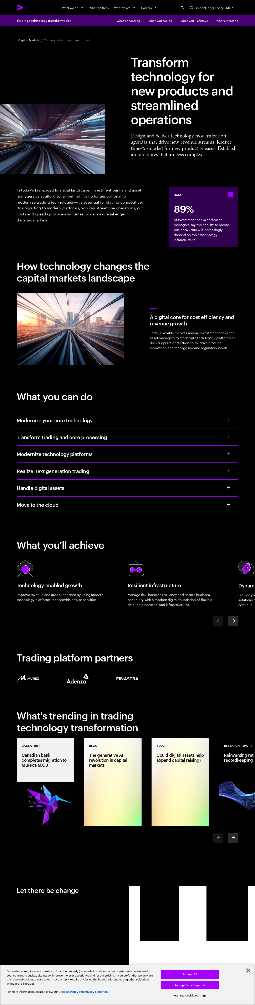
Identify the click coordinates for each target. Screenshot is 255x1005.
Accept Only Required (190, 985)
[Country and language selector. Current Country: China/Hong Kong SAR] (212, 7)
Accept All (190, 974)
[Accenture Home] (29, 7)
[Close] (248, 970)
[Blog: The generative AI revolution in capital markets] (113, 782)
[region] (127, 985)
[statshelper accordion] (231, 195)
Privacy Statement (96, 991)
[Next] (233, 621)
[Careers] (149, 7)
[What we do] (73, 7)
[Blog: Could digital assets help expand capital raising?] (180, 782)
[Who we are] (125, 7)
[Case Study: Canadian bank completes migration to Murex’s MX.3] (45, 782)
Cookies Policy (68, 991)
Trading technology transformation (44, 20)
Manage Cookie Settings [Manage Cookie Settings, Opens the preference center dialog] (190, 995)
